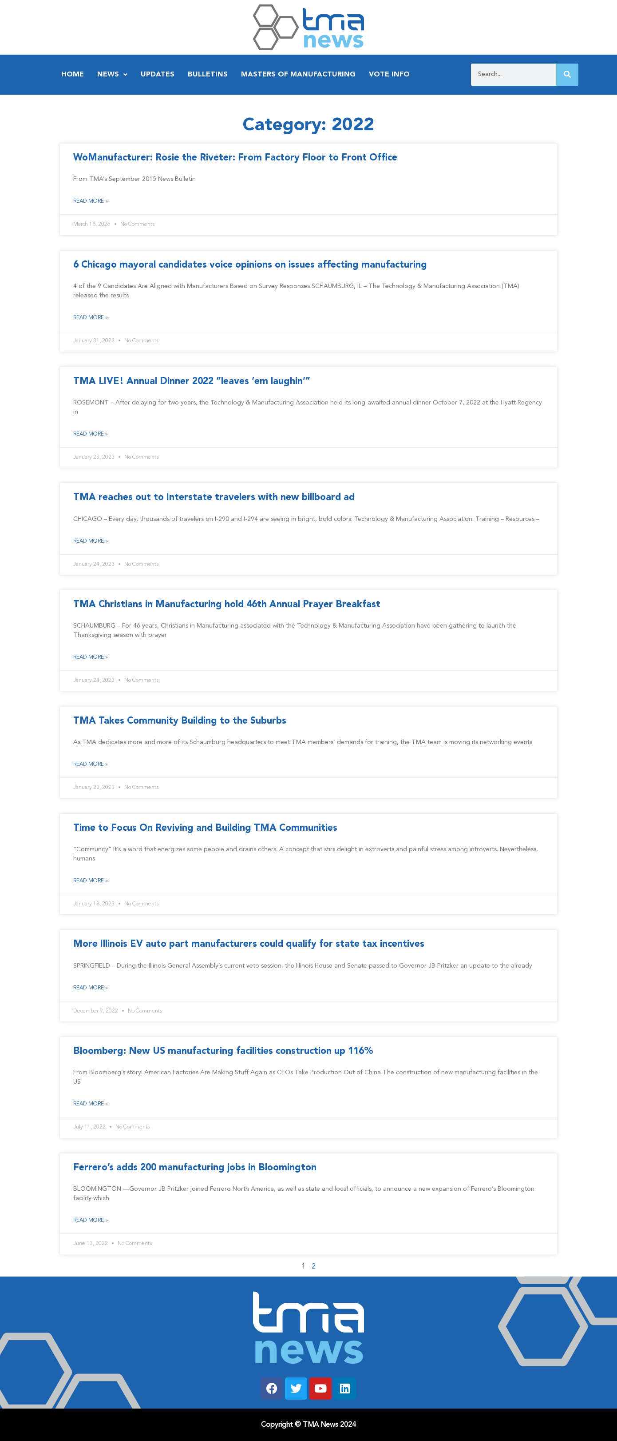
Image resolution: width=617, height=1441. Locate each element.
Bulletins (208, 74)
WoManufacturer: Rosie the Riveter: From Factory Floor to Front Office (235, 158)
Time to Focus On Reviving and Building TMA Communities (205, 828)
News (112, 74)
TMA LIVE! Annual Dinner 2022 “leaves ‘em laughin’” (191, 381)
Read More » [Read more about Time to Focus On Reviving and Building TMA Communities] (90, 881)
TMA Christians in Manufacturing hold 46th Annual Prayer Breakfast (226, 604)
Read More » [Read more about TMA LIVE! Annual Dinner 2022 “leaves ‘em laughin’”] (90, 434)
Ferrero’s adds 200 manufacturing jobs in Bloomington (194, 1168)
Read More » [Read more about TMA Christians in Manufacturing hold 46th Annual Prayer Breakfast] (90, 657)
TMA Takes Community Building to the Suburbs (179, 721)
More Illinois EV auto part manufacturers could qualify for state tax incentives (248, 944)
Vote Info (389, 74)
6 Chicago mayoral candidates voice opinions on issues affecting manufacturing (250, 265)
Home (72, 74)
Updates (157, 74)
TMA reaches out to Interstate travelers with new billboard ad (214, 497)
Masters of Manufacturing (298, 74)
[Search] (567, 75)
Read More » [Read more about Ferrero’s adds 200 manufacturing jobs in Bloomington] (90, 1220)
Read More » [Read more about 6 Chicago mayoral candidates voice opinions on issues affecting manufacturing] (90, 317)
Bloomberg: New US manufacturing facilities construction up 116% (223, 1051)
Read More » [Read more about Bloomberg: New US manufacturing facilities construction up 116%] (90, 1104)
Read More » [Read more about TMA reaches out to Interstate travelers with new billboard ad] (90, 541)
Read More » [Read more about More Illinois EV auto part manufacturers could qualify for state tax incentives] (90, 988)
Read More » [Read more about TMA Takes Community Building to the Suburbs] (90, 764)
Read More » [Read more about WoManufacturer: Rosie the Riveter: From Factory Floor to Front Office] (90, 201)
